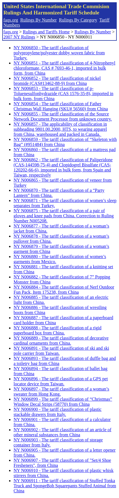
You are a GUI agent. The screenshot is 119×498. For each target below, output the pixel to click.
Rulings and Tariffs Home (46, 31)
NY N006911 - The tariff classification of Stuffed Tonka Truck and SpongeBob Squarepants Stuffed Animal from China (65, 485)
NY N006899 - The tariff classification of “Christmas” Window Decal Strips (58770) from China (63, 402)
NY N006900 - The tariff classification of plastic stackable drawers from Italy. (57, 412)
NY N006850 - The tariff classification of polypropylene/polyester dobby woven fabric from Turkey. (59, 52)
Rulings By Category (78, 20)
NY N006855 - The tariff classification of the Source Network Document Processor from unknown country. (63, 116)
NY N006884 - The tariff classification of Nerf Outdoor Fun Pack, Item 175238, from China (64, 290)
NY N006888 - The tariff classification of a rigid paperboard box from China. (57, 330)
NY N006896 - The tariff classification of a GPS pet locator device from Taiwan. (61, 381)
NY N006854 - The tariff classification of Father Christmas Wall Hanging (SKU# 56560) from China (61, 106)
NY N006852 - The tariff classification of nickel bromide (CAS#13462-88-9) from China (57, 81)
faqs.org (10, 20)
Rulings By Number (38, 20)
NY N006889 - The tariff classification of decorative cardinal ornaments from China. (61, 340)
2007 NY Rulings (19, 37)
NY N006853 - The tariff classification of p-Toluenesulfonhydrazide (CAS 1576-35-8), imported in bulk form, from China (63, 93)
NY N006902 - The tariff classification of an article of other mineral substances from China (62, 432)
